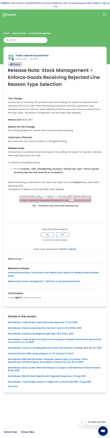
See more (13, 386)
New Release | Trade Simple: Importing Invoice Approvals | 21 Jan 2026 (42, 322)
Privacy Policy (27, 432)
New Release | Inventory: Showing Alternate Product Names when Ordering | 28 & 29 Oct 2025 (54, 347)
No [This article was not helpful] (63, 234)
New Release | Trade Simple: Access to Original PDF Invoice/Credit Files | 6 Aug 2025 (49, 381)
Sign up (105, 3)
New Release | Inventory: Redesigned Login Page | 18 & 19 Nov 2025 (40, 333)
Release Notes (19, 33)
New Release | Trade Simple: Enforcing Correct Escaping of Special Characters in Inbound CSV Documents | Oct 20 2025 (55, 341)
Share (15, 64)
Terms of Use (10, 432)
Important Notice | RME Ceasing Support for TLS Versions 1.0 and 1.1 (41, 353)
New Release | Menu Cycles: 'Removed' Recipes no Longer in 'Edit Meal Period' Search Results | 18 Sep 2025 (54, 369)
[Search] (25, 40)
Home (6, 33)
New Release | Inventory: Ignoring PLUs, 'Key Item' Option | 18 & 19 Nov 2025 (44, 328)
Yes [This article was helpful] (47, 234)
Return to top (16, 258)
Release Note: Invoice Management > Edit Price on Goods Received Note (44, 281)
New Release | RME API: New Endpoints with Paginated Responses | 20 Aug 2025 (46, 376)
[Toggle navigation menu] (104, 14)
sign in (18, 297)
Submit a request (67, 249)
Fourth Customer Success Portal (32, 55)
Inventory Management (40, 33)
